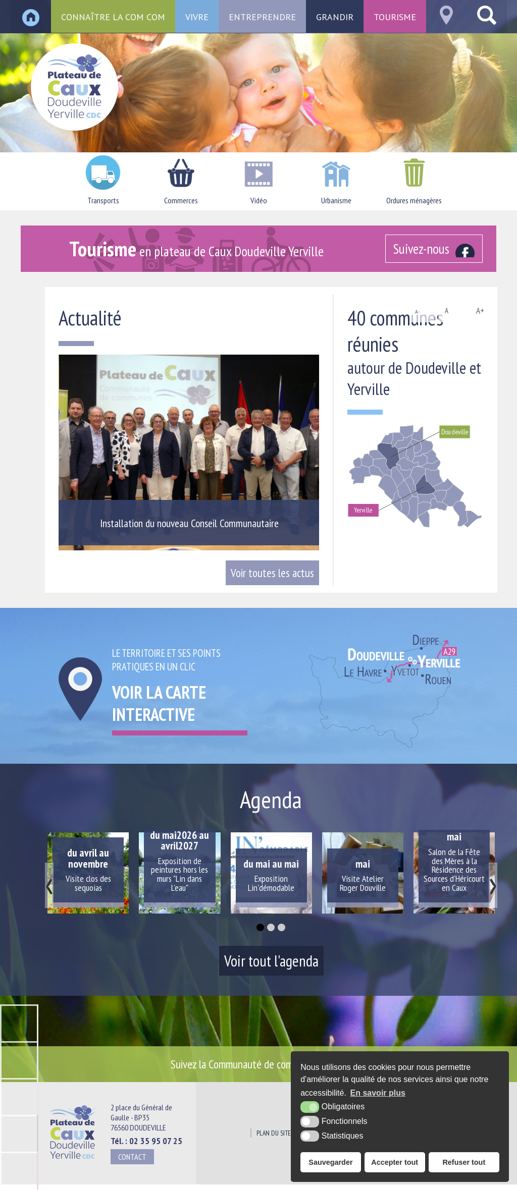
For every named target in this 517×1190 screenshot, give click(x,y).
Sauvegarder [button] (330, 1162)
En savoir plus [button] (377, 1093)
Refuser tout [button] (463, 1162)
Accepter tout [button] (394, 1162)
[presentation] (49, 885)
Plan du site (273, 1133)
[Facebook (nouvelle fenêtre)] (434, 248)
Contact (132, 1157)
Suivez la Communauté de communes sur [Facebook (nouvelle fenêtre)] (266, 1063)
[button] (260, 927)
